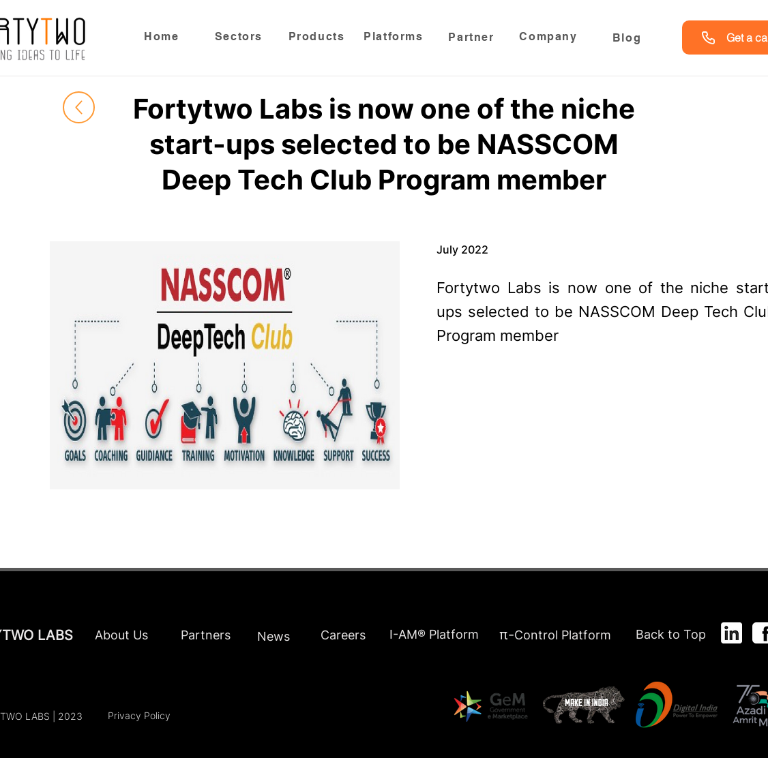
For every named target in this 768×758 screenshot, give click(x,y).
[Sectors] (240, 36)
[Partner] (473, 37)
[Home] (163, 36)
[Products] (318, 36)
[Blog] (628, 37)
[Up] (79, 107)
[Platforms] (395, 36)
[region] (240, 39)
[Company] (550, 36)
